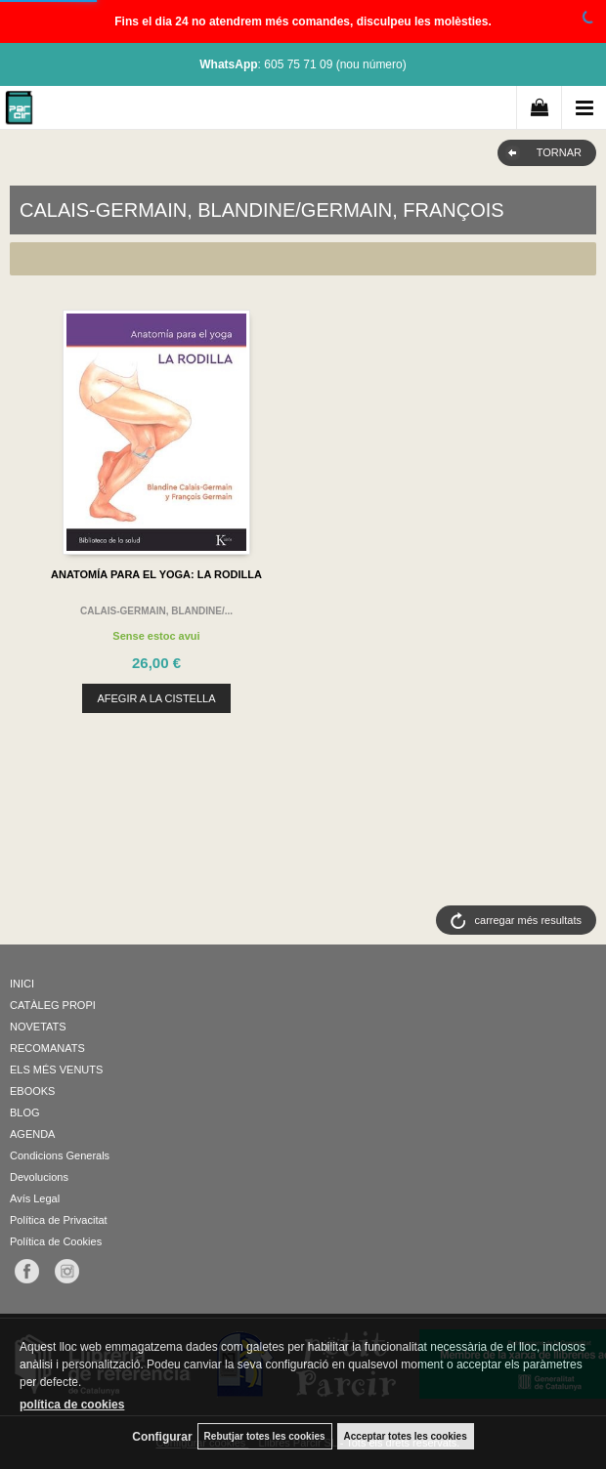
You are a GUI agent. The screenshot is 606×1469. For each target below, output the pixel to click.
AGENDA (32, 1134)
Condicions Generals (59, 1155)
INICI (22, 983)
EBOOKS (32, 1091)
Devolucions (39, 1177)
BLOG (25, 1112)
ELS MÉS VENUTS (56, 1069)
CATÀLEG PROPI (53, 1005)
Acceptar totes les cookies (405, 1436)
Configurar (162, 1437)
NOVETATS (38, 1026)
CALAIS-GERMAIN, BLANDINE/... (156, 611)
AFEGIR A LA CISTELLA (156, 698)
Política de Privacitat (59, 1220)
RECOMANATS (47, 1048)
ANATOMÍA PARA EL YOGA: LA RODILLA (156, 574)
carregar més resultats (528, 920)
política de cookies (72, 1404)
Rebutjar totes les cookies (264, 1436)
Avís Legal (35, 1198)
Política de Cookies (56, 1241)
